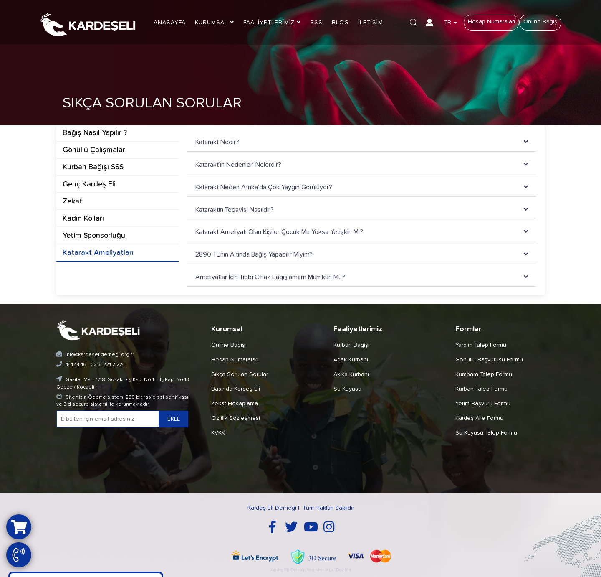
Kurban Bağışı (351, 345)
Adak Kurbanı (350, 360)
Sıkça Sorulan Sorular (239, 374)
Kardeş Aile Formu (479, 418)
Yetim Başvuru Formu (482, 404)
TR (450, 22)
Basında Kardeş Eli (235, 389)
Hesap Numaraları (491, 22)
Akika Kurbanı (351, 374)
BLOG (340, 22)
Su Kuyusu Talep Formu (486, 433)
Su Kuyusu (347, 389)
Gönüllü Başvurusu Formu (489, 360)
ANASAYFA (170, 22)
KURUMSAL (214, 22)
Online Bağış (540, 22)
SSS (316, 22)
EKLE (173, 419)
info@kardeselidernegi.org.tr (100, 354)
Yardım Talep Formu (480, 345)
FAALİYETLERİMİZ (272, 22)
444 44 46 (76, 364)
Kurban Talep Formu (481, 389)
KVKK (218, 433)
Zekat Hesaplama (234, 404)
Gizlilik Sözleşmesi (235, 418)
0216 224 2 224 (107, 364)
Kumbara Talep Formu (483, 374)
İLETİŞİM (370, 22)
